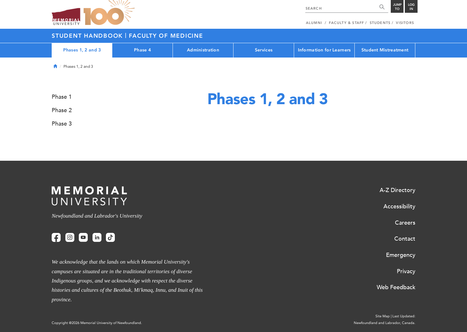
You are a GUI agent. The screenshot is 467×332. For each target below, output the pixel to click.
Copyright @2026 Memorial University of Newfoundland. (97, 323)
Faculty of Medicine (166, 35)
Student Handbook (88, 35)
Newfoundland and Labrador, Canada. (384, 323)
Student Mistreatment (385, 50)
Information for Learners (324, 50)
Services (263, 50)
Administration (203, 50)
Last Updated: (403, 316)
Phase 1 (62, 96)
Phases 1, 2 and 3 (82, 50)
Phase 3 (62, 123)
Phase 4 (142, 50)
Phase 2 (62, 110)
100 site (109, 13)
